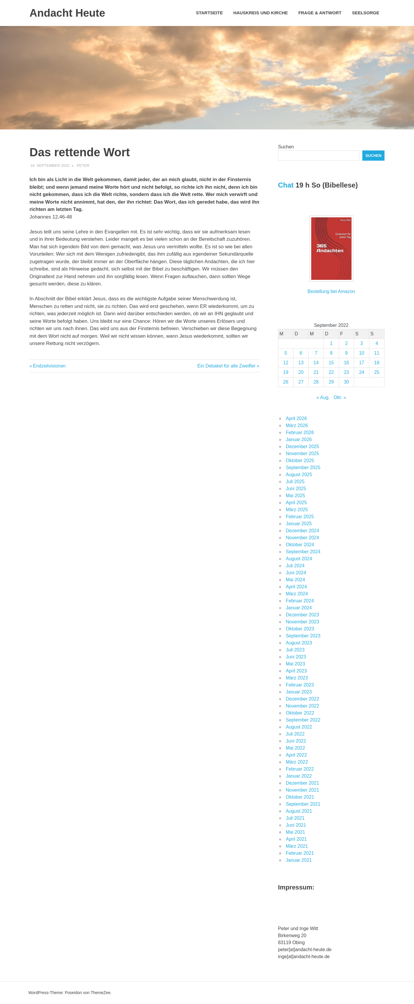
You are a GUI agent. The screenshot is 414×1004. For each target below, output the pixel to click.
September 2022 (303, 719)
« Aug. (323, 397)
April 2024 (296, 586)
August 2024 (299, 558)
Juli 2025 (295, 481)
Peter (83, 165)
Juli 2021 (295, 818)
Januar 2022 (299, 776)
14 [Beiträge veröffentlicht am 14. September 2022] (316, 362)
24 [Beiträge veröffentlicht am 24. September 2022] (361, 372)
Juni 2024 (296, 572)
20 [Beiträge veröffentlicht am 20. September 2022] (301, 372)
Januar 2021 (299, 860)
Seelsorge (365, 12)
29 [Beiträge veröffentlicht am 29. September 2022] (331, 381)
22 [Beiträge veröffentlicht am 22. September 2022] (331, 372)
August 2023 (299, 642)
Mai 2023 (295, 663)
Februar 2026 (300, 432)
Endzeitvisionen (49, 365)
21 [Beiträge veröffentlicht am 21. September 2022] (316, 372)
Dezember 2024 (302, 530)
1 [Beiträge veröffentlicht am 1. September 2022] (331, 343)
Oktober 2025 (300, 460)
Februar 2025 (300, 516)
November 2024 (302, 537)
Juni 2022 (296, 740)
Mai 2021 (295, 832)
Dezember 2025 (302, 446)
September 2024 (303, 551)
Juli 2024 (295, 565)
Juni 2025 (296, 488)
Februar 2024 (300, 600)
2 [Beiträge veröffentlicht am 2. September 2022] (346, 343)
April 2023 (296, 670)
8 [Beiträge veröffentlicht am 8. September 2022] (331, 353)
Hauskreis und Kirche (260, 12)
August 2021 (299, 811)
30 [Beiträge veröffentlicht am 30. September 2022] (346, 381)
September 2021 (303, 804)
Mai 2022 (295, 747)
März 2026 (297, 425)
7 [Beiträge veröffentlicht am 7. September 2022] (316, 353)
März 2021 (297, 846)
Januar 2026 (299, 439)
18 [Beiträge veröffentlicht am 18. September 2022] (377, 362)
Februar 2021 (300, 853)
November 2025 (302, 453)
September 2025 (303, 467)
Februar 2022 (300, 769)
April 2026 (296, 418)
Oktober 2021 (300, 797)
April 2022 (296, 754)
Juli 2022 (295, 733)
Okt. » (340, 397)
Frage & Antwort (320, 12)
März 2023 (297, 677)
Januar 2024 (299, 607)
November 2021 (302, 790)
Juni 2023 (296, 656)
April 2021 (296, 839)
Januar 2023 (299, 691)
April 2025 (296, 502)
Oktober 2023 (300, 628)
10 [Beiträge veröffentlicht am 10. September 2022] (361, 353)
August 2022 (299, 726)
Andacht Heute (68, 13)
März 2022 (297, 761)
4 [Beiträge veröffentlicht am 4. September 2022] (376, 343)
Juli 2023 (295, 649)
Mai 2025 (295, 495)
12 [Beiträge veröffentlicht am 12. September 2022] (285, 362)
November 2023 (302, 621)
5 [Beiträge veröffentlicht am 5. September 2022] (285, 353)
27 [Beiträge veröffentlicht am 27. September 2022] (301, 381)
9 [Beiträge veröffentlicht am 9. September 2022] (346, 353)
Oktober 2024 (300, 544)
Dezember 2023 (302, 614)
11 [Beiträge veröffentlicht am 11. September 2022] (377, 353)
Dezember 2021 (302, 783)
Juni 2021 (296, 825)
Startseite (209, 12)
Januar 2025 (299, 523)
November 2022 (302, 705)
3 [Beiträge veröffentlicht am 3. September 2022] (361, 343)
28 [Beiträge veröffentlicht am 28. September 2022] (316, 381)
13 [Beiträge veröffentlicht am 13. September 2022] (301, 362)
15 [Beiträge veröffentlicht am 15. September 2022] (331, 362)
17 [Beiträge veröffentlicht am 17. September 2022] (361, 362)
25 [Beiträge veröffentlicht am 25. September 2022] (377, 372)
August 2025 (299, 474)
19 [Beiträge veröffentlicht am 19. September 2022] (285, 372)
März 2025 (297, 509)
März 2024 (297, 593)
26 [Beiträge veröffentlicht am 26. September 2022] (285, 381)
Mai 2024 (295, 579)
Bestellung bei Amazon (331, 291)
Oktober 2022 (300, 712)
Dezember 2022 (302, 698)
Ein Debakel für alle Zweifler (226, 365)
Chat (285, 185)
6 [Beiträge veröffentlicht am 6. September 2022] (301, 353)
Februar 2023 (300, 684)
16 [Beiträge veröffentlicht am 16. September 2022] (346, 362)
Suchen (286, 146)
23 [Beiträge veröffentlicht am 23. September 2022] (346, 372)
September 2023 (303, 635)
